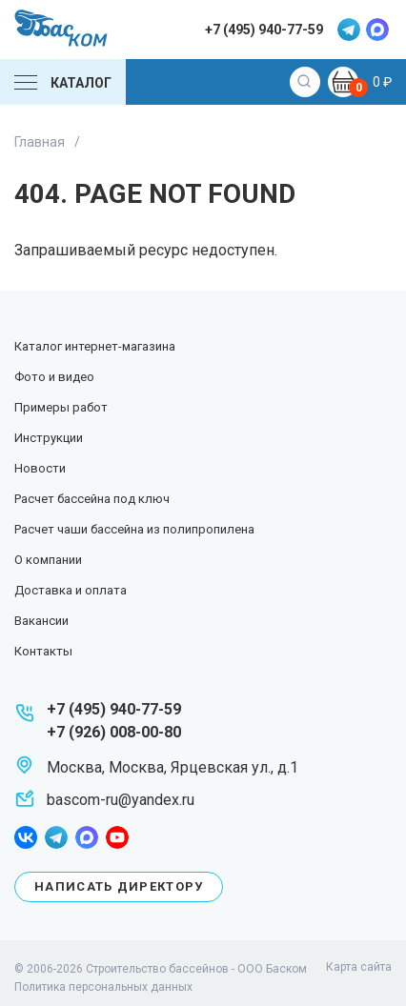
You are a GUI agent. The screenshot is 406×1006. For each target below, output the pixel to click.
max (377, 29)
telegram (348, 29)
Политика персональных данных (103, 987)
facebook (25, 837)
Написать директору (118, 886)
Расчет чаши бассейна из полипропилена (134, 529)
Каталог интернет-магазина (94, 346)
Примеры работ (61, 407)
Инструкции (48, 438)
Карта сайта (359, 967)
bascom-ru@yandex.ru (120, 800)
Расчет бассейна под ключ (92, 499)
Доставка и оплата (70, 590)
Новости (40, 468)
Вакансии (41, 621)
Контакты (43, 651)
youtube (117, 837)
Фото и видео (54, 377)
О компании (48, 560)
